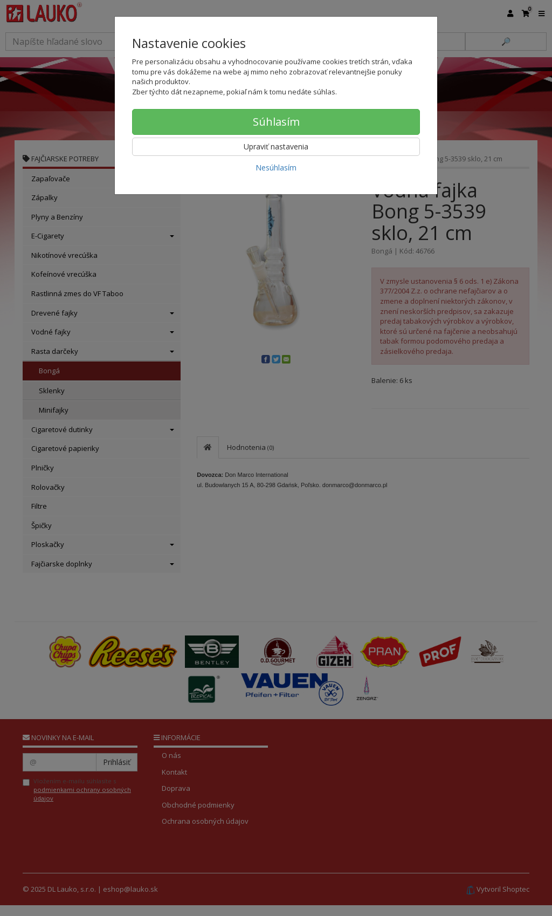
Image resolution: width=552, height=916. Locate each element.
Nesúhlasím (276, 167)
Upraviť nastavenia (276, 146)
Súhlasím (276, 121)
